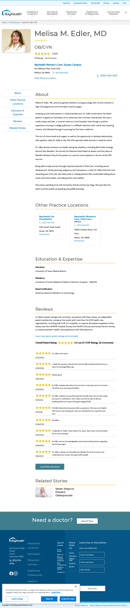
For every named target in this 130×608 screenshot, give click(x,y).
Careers (116, 3)
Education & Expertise (17, 112)
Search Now (87, 521)
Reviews (17, 121)
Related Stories (17, 128)
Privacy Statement (81, 605)
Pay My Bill (95, 3)
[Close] (76, 586)
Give (124, 3)
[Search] (126, 13)
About (17, 93)
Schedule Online (80, 3)
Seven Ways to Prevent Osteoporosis (64, 492)
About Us (60, 554)
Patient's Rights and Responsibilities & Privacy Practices (108, 605)
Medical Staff (71, 559)
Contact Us (61, 572)
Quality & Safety (60, 568)
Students (72, 563)
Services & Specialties (52, 13)
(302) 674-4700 (15, 562)
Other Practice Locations (45, 78)
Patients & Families (71, 13)
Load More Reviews (50, 466)
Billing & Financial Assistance (60, 558)
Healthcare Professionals (92, 13)
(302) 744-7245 (48, 222)
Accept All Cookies (68, 599)
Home (4, 22)
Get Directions (61, 72)
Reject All (49, 599)
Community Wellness (113, 13)
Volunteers (72, 556)
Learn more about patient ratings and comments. (57, 336)
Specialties (34, 554)
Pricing (106, 3)
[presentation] (98, 579)
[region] (41, 594)
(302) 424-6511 (108, 75)
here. (95, 548)
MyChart (66, 3)
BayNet (71, 567)
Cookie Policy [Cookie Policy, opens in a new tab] (55, 592)
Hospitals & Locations (32, 13)
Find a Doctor (14, 22)
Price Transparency (61, 564)
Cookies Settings (17, 599)
